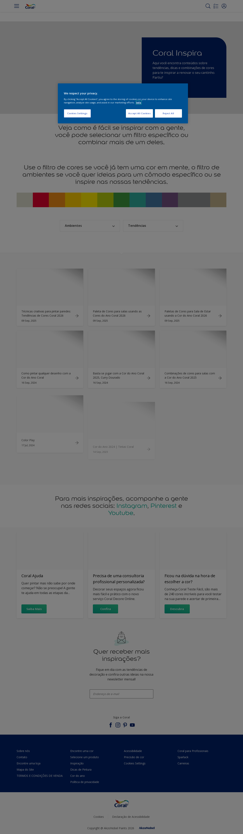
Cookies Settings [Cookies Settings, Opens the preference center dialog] (77, 113)
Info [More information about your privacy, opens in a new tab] (138, 102)
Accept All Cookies (139, 113)
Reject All (168, 113)
